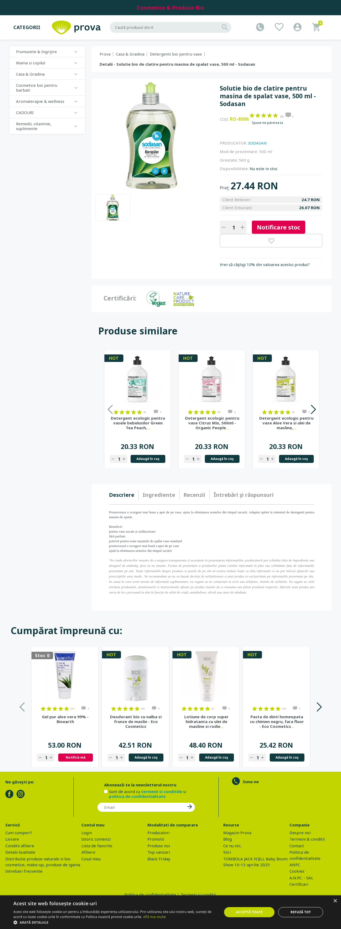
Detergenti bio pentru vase (176, 54)
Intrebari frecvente (23, 871)
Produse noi (158, 845)
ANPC (294, 864)
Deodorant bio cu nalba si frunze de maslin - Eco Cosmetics (136, 721)
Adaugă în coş (147, 458)
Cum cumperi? (18, 832)
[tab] (124, 495)
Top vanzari (158, 852)
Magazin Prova (237, 832)
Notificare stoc (278, 227)
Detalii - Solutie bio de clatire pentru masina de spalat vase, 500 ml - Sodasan (177, 64)
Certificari (298, 884)
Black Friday (158, 858)
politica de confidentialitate (137, 796)
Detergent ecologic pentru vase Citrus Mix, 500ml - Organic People (212, 423)
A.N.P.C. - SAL (301, 877)
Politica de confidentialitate (150, 894)
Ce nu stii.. (232, 845)
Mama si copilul (30, 62)
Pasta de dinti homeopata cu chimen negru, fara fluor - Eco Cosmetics (277, 721)
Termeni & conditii (307, 839)
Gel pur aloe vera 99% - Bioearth (65, 719)
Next (313, 409)
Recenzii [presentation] (194, 494)
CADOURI (25, 112)
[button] (114, 922)
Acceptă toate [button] (249, 912)
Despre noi (300, 832)
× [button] (335, 901)
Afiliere (88, 852)
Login (86, 832)
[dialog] (170, 912)
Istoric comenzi (96, 839)
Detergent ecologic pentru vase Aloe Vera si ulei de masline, (286, 423)
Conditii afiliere (19, 845)
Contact (296, 845)
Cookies (296, 871)
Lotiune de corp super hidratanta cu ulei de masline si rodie (206, 721)
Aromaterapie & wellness (40, 101)
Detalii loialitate (20, 852)
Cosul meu (91, 858)
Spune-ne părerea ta (267, 123)
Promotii (155, 839)
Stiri (227, 852)
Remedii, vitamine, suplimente (33, 126)
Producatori (158, 832)
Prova (105, 54)
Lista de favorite (96, 845)
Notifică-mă (75, 757)
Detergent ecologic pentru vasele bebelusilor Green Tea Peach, (138, 423)
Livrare (12, 839)
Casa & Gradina (30, 74)
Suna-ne (251, 781)
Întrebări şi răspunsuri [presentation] (244, 494)
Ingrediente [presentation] (159, 494)
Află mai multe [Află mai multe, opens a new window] (154, 917)
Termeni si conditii (198, 894)
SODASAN (257, 143)
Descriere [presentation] (121, 494)
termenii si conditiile (161, 791)
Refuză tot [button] (301, 912)
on (252, 115)
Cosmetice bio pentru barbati (36, 88)
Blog (227, 839)
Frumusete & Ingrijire (36, 51)
